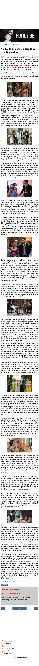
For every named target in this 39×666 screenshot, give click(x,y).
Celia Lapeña (7, 646)
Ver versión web (19, 612)
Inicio (19, 608)
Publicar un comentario (12, 594)
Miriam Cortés (7, 650)
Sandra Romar (8, 653)
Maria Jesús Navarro (9, 648)
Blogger (25, 657)
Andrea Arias (7, 643)
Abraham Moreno (8, 641)
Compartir (4, 584)
